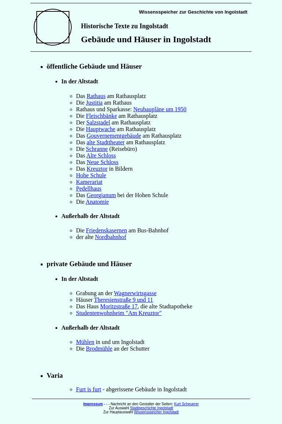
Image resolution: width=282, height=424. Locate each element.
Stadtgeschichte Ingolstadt (151, 408)
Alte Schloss (101, 155)
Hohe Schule (91, 175)
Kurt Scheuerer (186, 404)
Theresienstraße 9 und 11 (123, 300)
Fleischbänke (101, 116)
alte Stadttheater (106, 142)
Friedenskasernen (106, 230)
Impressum (93, 404)
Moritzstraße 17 (119, 306)
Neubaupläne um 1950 (160, 109)
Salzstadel (98, 122)
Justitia (94, 102)
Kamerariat (89, 182)
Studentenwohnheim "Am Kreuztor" (119, 313)
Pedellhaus (88, 188)
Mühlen (85, 342)
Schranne (97, 149)
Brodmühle (99, 348)
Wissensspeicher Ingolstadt (156, 412)
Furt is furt (88, 389)
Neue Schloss (103, 162)
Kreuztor (97, 169)
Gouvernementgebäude (114, 136)
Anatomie (97, 202)
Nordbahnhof (110, 237)
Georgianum (101, 195)
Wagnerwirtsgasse (135, 293)
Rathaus (96, 96)
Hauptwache (100, 129)
